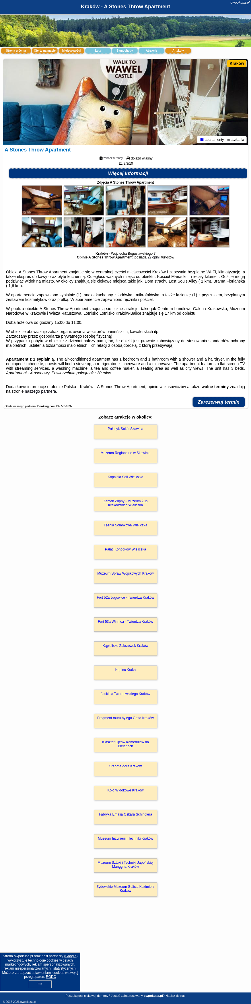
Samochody (125, 50)
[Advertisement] (125, 950)
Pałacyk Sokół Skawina (125, 429)
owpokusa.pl (240, 3)
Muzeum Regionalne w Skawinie (125, 453)
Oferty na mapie (45, 50)
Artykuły (178, 50)
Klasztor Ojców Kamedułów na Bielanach (125, 744)
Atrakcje (151, 50)
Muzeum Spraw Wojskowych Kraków (125, 573)
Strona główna (16, 50)
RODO (51, 977)
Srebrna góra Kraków (125, 766)
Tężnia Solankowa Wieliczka (125, 525)
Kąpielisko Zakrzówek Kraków (125, 646)
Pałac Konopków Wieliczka (125, 549)
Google (71, 956)
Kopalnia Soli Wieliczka (125, 477)
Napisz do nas (176, 995)
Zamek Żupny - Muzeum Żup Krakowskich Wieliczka (125, 503)
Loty (98, 50)
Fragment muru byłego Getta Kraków (125, 718)
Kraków (236, 63)
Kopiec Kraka (125, 670)
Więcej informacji (128, 173)
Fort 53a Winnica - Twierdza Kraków (125, 622)
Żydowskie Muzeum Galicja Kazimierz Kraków (125, 889)
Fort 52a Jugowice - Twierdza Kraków (125, 598)
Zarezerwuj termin (219, 402)
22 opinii (153, 257)
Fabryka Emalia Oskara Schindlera (125, 814)
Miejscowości (71, 50)
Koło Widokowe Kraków (125, 790)
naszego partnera (40, 391)
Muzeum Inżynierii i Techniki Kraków (125, 838)
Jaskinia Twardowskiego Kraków (125, 694)
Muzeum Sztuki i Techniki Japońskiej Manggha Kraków (125, 865)
